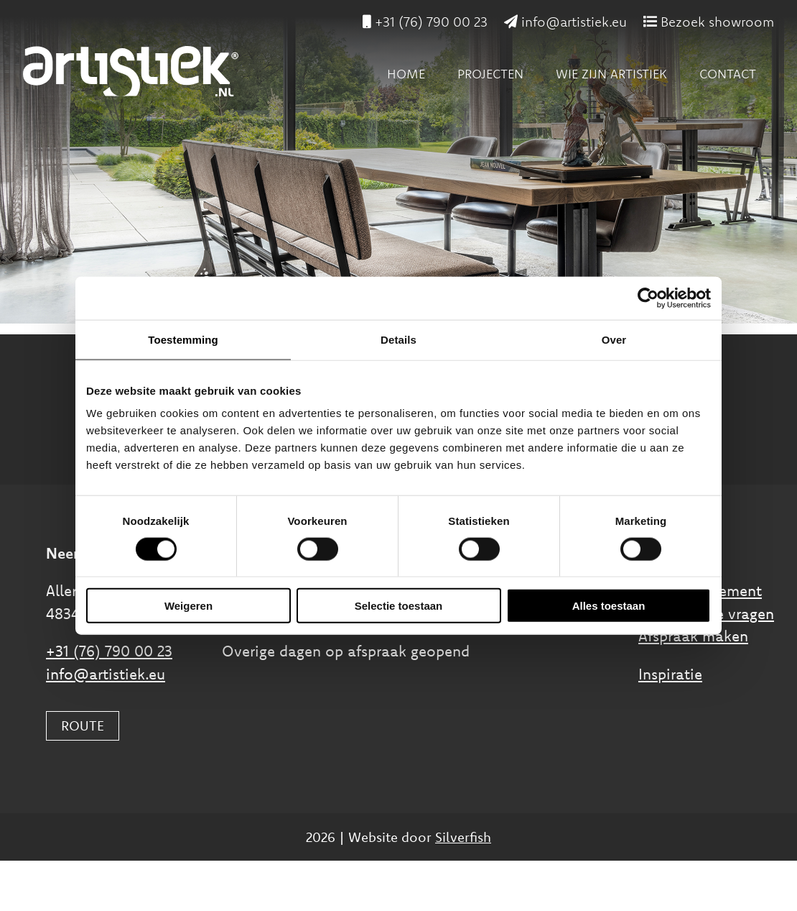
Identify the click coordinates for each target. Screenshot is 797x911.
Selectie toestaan (399, 606)
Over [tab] (614, 339)
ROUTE (82, 725)
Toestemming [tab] (183, 339)
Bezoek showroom (708, 21)
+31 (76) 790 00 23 (425, 21)
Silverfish (463, 837)
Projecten (490, 73)
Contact (727, 73)
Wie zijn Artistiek (611, 73)
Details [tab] (398, 339)
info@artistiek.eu (565, 21)
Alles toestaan (608, 606)
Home (406, 73)
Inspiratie (670, 673)
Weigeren (188, 606)
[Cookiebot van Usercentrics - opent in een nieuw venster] (648, 297)
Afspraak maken (693, 635)
